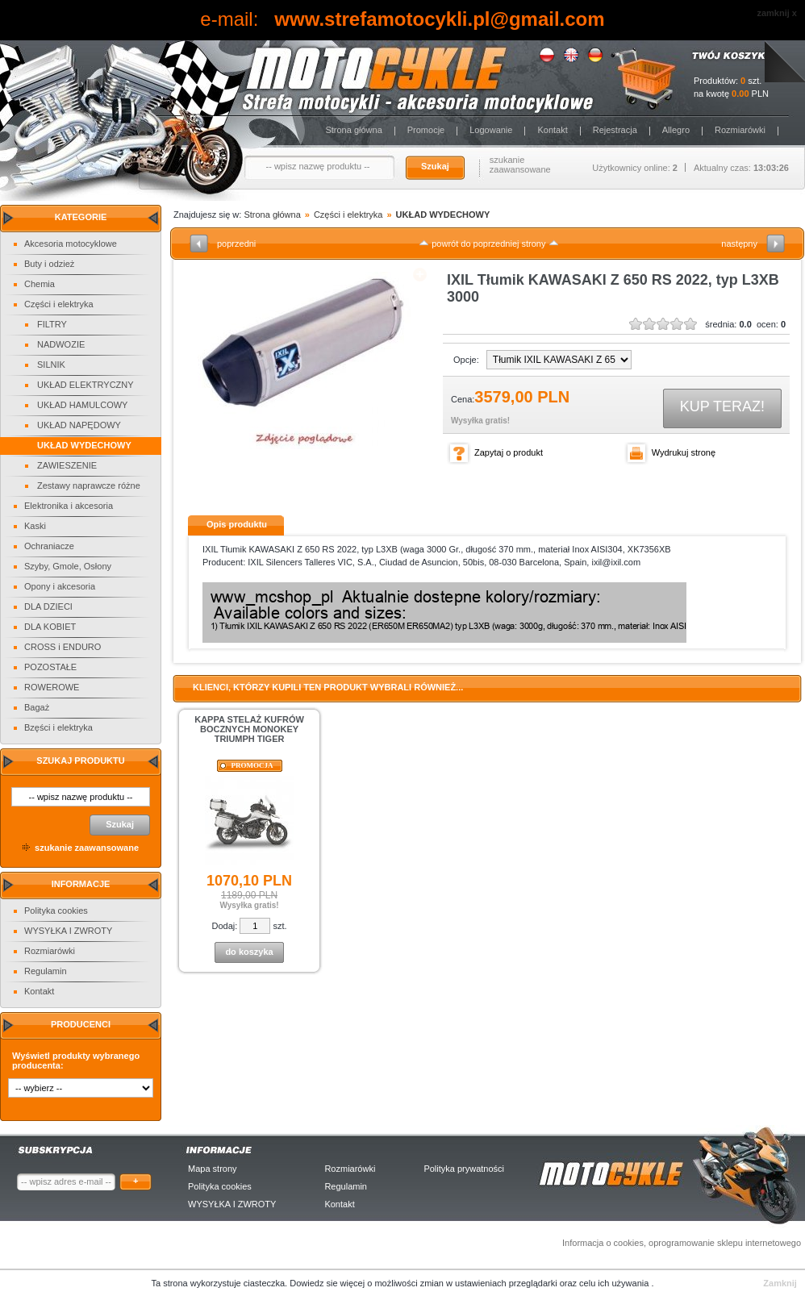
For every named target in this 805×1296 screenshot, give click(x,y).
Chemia (39, 284)
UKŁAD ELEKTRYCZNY (85, 385)
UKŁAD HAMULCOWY (82, 405)
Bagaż (36, 707)
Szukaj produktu (80, 760)
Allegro (676, 130)
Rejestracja (615, 130)
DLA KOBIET (50, 626)
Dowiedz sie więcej (328, 1283)
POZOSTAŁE (50, 667)
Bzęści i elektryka (58, 727)
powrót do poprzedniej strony (488, 243)
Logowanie (490, 130)
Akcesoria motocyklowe (70, 243)
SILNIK (51, 364)
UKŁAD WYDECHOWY (84, 445)
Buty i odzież (49, 264)
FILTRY (52, 324)
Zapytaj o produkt (508, 452)
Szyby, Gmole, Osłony (67, 566)
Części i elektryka (59, 304)
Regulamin (45, 971)
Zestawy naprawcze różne (88, 485)
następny (739, 243)
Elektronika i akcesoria (68, 505)
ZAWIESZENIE (67, 465)
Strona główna (353, 130)
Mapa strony (212, 1168)
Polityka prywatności (463, 1168)
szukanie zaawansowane (520, 164)
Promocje (425, 130)
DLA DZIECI (48, 606)
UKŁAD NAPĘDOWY (79, 425)
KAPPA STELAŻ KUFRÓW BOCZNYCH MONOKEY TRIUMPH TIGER (249, 729)
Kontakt (552, 130)
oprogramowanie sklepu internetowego (725, 1243)
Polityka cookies (56, 910)
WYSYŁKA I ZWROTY (68, 931)
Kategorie (81, 217)
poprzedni (236, 243)
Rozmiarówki (740, 130)
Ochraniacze (49, 546)
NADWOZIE (61, 344)
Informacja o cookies (603, 1243)
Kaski (35, 526)
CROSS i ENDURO (62, 647)
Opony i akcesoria (59, 586)
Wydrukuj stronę (683, 452)
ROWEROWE (51, 687)
